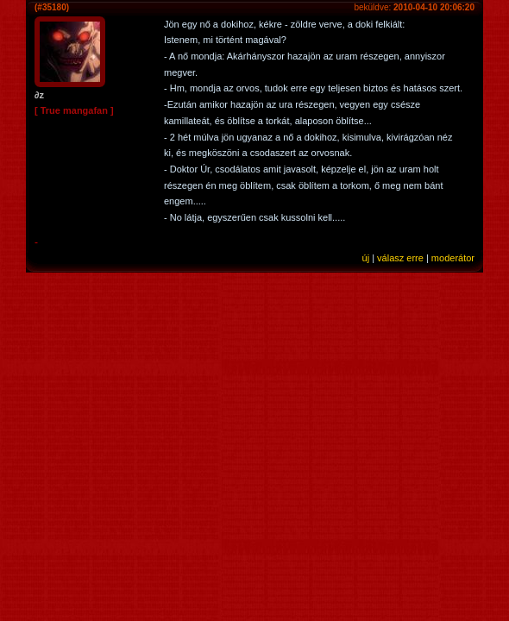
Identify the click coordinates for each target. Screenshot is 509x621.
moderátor (452, 258)
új (366, 258)
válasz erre (400, 258)
